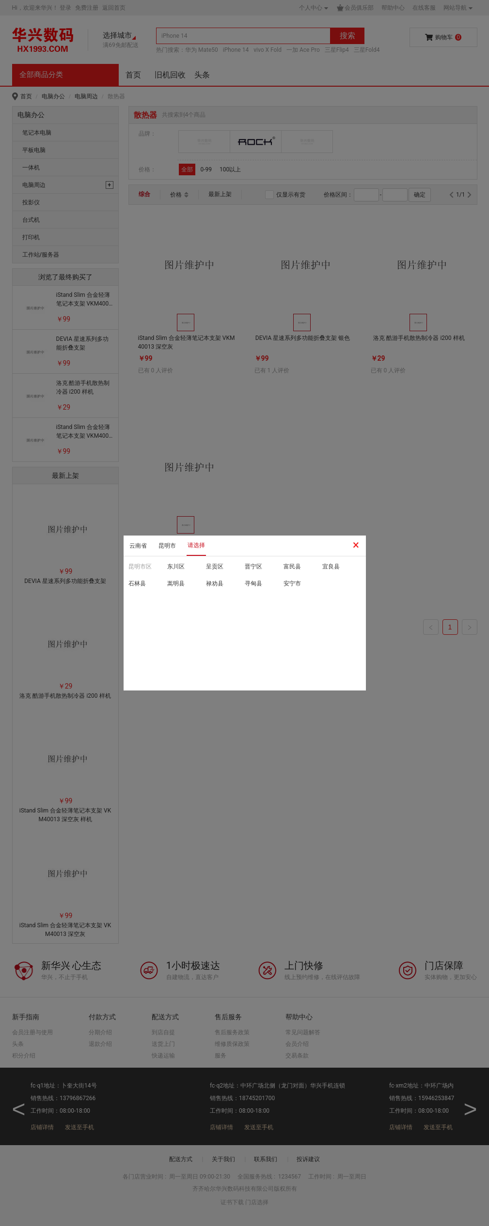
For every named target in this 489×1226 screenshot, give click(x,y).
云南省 (138, 545)
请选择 (196, 545)
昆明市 (167, 545)
